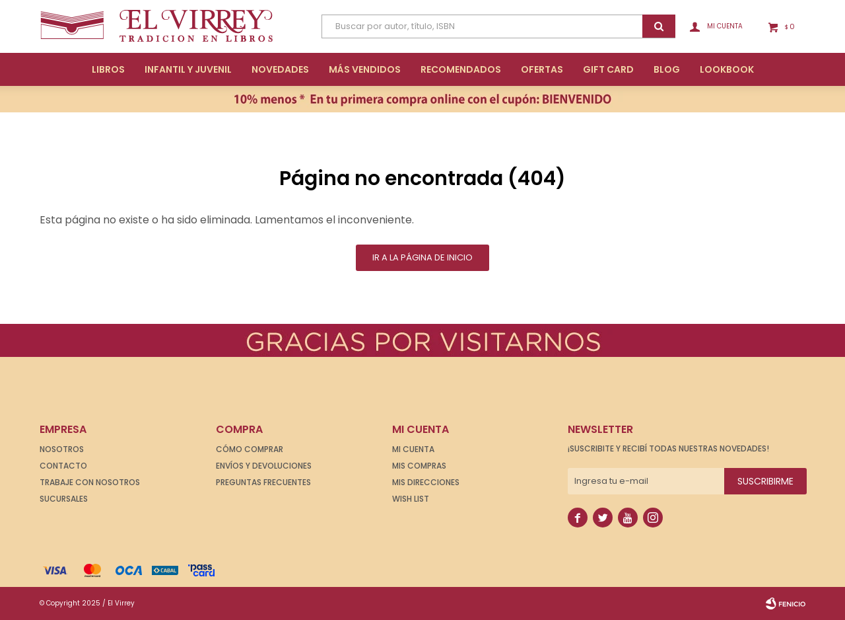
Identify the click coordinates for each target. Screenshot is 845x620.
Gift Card (608, 69)
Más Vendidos (365, 69)
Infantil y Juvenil (188, 69)
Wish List (410, 498)
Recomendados (461, 69)
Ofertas (542, 69)
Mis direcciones (425, 482)
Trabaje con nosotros (90, 482)
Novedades (280, 69)
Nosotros (62, 449)
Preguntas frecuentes (263, 482)
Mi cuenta (413, 449)
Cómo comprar (249, 449)
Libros (108, 69)
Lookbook (727, 69)
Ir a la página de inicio (422, 257)
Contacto (63, 465)
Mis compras (419, 465)
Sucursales (64, 498)
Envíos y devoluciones (264, 465)
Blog (667, 69)
